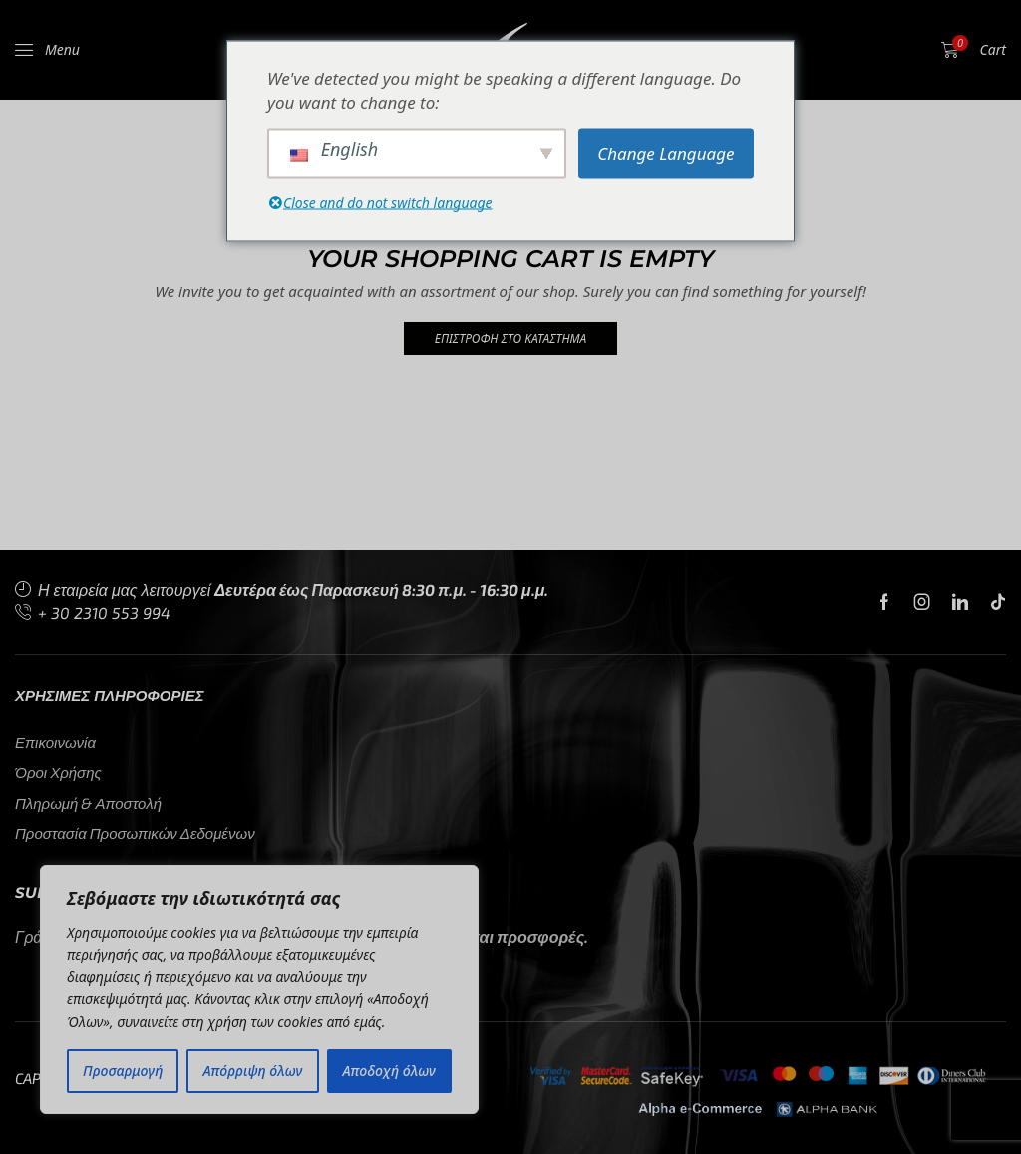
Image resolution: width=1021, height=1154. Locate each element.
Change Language (665, 152)
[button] (47, 50)
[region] (259, 989)
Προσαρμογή (123, 1070)
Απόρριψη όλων (253, 1070)
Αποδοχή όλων (389, 1070)
